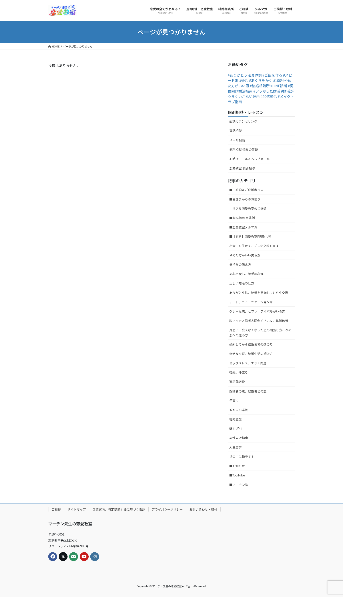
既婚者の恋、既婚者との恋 (248, 391)
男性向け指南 (238, 438)
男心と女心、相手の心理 (246, 274)
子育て (234, 400)
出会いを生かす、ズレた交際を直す (254, 246)
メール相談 (237, 140)
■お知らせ (237, 466)
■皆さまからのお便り (244, 199)
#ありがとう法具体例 (245, 75)
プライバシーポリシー (167, 509)
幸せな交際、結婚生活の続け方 (251, 353)
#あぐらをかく (260, 80)
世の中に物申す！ (241, 456)
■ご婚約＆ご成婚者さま (246, 190)
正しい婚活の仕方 (241, 283)
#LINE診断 (278, 85)
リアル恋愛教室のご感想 (249, 208)
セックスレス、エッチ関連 (248, 363)
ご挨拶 (56, 509)
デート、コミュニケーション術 (251, 302)
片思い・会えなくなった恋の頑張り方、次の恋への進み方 (260, 332)
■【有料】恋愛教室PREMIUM (250, 236)
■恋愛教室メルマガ (243, 227)
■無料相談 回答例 (242, 218)
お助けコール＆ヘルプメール (249, 159)
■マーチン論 (238, 484)
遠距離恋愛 (237, 381)
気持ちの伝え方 (240, 264)
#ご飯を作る (272, 75)
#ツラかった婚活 (266, 91)
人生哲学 (235, 447)
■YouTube (237, 475)
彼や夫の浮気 (238, 410)
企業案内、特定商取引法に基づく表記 (118, 509)
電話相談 (235, 130)
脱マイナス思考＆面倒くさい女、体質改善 (258, 320)
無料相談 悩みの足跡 (243, 149)
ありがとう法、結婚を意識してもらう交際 (258, 292)
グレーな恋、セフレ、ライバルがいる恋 (257, 311)
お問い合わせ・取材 (203, 509)
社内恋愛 (235, 419)
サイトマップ (76, 509)
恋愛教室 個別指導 (242, 168)
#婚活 (243, 80)
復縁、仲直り (238, 372)
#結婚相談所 (260, 85)
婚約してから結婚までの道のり (251, 344)
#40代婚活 (269, 96)
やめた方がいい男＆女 (244, 255)
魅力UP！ (236, 428)
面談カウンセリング (243, 121)
